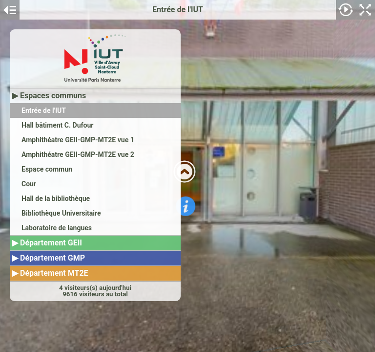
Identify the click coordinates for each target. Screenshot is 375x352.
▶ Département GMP (48, 258)
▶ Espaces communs (49, 95)
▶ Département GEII (47, 242)
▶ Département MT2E (50, 273)
